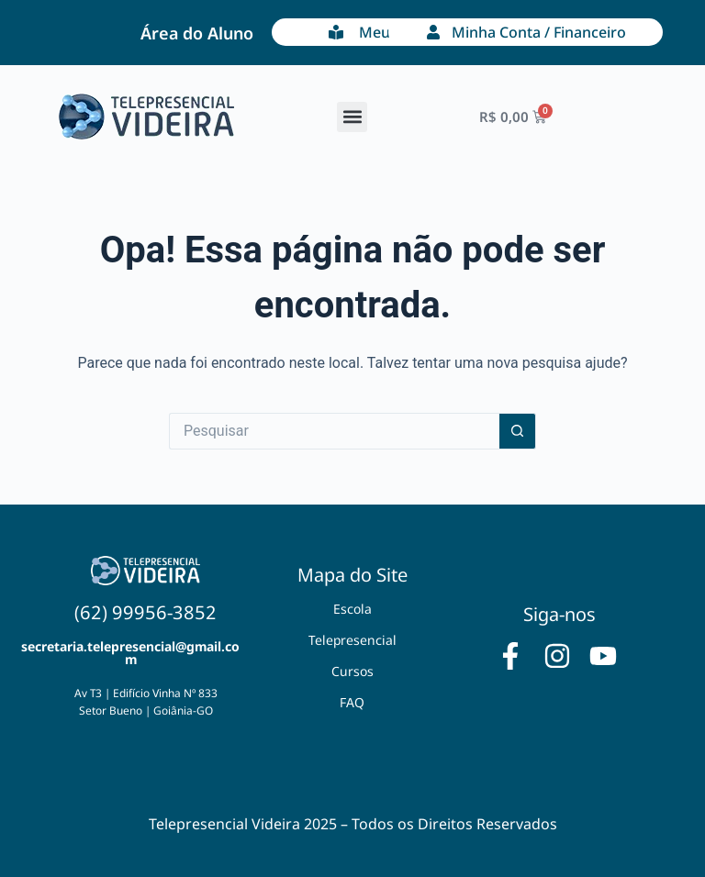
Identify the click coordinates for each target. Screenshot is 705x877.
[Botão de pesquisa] (517, 431)
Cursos (352, 671)
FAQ (352, 702)
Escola (352, 608)
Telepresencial (352, 640)
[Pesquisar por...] (334, 431)
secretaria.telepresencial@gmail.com (130, 653)
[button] (352, 117)
